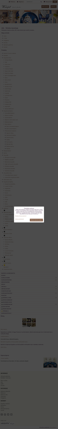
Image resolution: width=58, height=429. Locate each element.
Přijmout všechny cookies (36, 220)
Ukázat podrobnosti (19, 219)
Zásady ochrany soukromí (20, 216)
